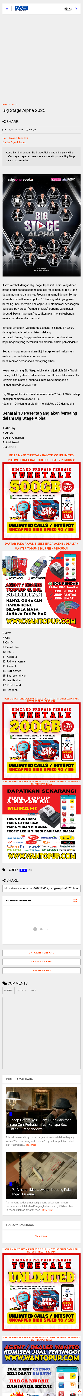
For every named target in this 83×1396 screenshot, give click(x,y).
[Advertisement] (41, 57)
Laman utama (41, 970)
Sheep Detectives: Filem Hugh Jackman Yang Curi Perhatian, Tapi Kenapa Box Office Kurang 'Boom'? (40, 1124)
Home (4, 105)
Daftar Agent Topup (14, 142)
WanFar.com (41, 1236)
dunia (14, 105)
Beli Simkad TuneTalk (15, 138)
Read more (30, 1145)
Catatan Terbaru (41, 953)
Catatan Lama (41, 961)
